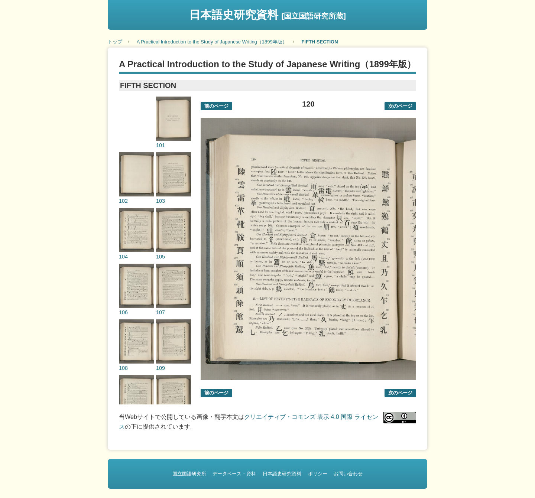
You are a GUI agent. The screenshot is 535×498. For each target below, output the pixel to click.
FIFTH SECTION (319, 42)
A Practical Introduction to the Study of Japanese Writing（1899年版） (212, 42)
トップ (115, 42)
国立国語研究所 (189, 473)
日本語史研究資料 (267, 15)
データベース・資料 (234, 473)
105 (160, 257)
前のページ (216, 106)
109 (160, 368)
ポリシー (317, 473)
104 (123, 257)
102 (123, 201)
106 (123, 312)
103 (160, 201)
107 (160, 312)
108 (123, 368)
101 (160, 145)
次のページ (400, 106)
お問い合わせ (348, 473)
